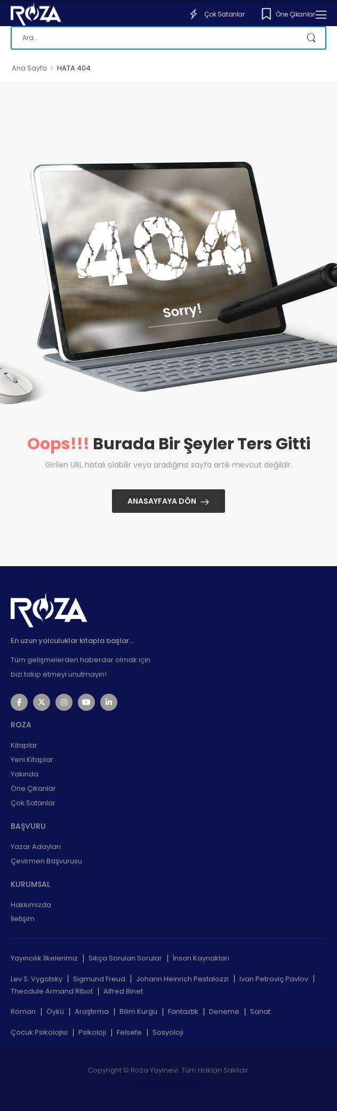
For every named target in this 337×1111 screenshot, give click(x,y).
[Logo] (36, 14)
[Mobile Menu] (321, 14)
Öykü (55, 1011)
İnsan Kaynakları (201, 958)
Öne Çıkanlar (288, 14)
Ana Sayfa (29, 68)
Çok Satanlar (216, 14)
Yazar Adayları (36, 847)
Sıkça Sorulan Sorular (125, 958)
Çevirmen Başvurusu (46, 861)
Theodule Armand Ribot (52, 991)
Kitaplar (24, 745)
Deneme (224, 1011)
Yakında (24, 774)
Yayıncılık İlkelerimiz (44, 958)
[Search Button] (312, 38)
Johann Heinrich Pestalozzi (182, 979)
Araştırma (92, 1011)
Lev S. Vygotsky (36, 979)
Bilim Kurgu (138, 1011)
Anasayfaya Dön (161, 501)
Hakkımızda (31, 905)
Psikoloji (92, 1032)
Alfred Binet (123, 991)
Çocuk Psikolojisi (39, 1032)
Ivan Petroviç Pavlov (273, 979)
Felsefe (129, 1032)
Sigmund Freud (99, 979)
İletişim (23, 919)
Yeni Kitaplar (32, 760)
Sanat (260, 1011)
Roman (23, 1011)
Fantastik (183, 1011)
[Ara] (168, 38)
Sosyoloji (168, 1032)
